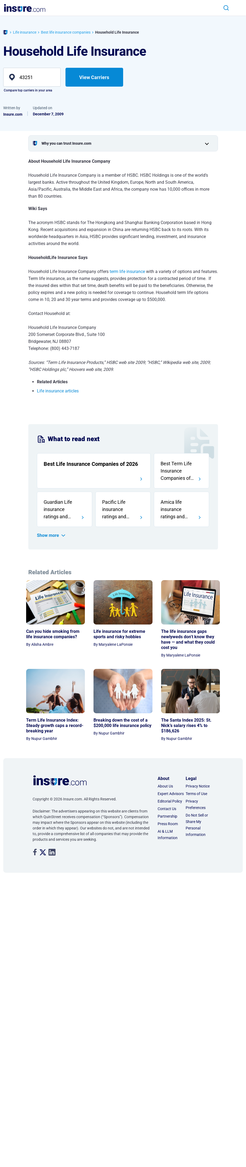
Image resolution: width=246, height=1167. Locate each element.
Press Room (168, 750)
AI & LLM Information (168, 760)
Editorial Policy (170, 727)
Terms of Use (196, 720)
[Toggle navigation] (237, 7)
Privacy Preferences (196, 730)
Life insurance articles (58, 390)
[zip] (32, 77)
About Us (165, 712)
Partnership (167, 742)
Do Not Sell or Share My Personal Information (197, 751)
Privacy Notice (198, 712)
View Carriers (94, 77)
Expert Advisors (171, 720)
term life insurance (127, 271)
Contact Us (167, 735)
